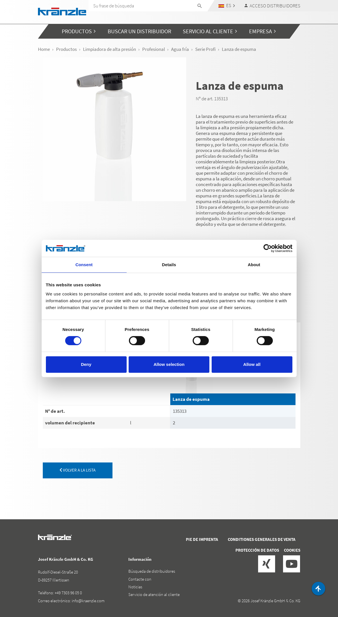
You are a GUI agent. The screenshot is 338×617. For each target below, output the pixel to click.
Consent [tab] (84, 264)
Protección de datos (257, 550)
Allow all (252, 364)
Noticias (135, 586)
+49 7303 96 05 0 (68, 592)
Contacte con (139, 579)
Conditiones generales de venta (262, 539)
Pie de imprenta (202, 539)
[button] (226, 5)
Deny (86, 364)
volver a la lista (77, 470)
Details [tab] (169, 264)
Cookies (292, 550)
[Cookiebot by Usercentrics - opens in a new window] (267, 248)
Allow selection (169, 364)
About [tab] (254, 264)
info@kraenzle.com (88, 600)
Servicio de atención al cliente (154, 594)
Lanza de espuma (191, 399)
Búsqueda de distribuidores (151, 571)
